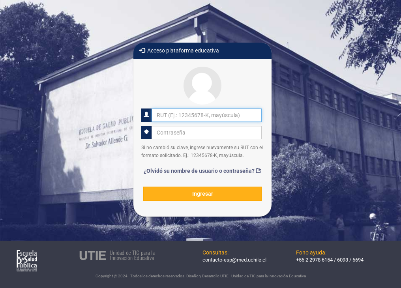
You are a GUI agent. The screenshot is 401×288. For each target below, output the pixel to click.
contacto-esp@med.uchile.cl (234, 260)
